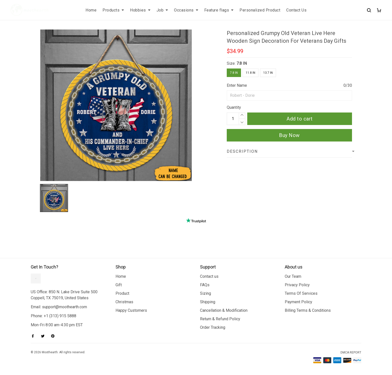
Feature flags (219, 10)
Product (122, 293)
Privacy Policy (297, 284)
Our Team (293, 276)
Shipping (207, 302)
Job (162, 10)
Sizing (205, 293)
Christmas (124, 302)
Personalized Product (260, 10)
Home (91, 10)
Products (113, 10)
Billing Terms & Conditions (308, 310)
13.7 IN (268, 72)
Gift (119, 284)
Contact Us (296, 10)
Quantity (234, 107)
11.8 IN (250, 72)
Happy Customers (131, 310)
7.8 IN (241, 63)
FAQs (205, 284)
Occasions (186, 10)
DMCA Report (350, 352)
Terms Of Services (301, 293)
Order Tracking (212, 327)
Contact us (209, 276)
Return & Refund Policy (220, 318)
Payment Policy (298, 302)
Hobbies (140, 10)
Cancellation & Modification (224, 310)
